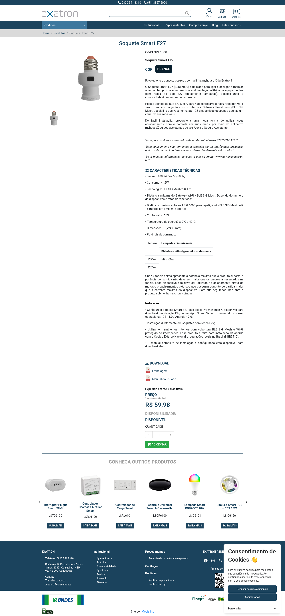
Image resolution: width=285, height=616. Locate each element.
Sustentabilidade (106, 566)
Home (45, 33)
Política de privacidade (161, 580)
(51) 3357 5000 (155, 2)
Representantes (175, 25)
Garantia (102, 582)
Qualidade (103, 570)
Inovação (102, 578)
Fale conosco (230, 25)
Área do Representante (58, 584)
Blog (215, 25)
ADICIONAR (157, 444)
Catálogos (151, 566)
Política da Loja (157, 584)
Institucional (150, 25)
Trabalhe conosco (55, 580)
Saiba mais (55, 525)
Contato (49, 576)
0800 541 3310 (129, 2)
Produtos (49, 25)
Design (101, 574)
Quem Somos (104, 558)
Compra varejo (198, 25)
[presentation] (39, 502)
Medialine (148, 611)
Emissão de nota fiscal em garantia (168, 558)
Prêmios (102, 562)
